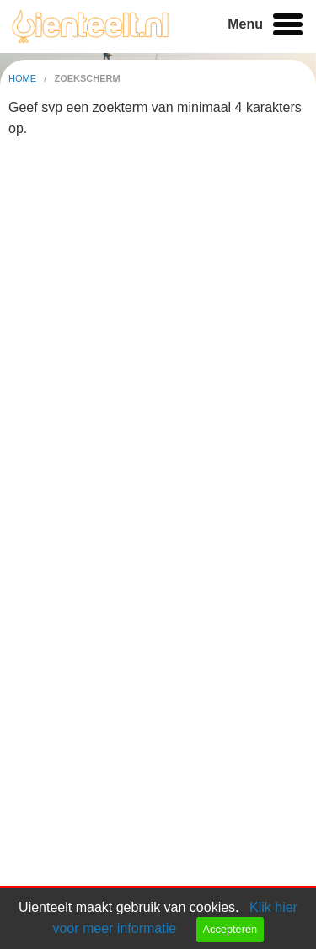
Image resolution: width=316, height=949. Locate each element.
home (23, 78)
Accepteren (229, 929)
